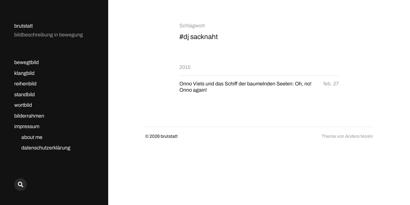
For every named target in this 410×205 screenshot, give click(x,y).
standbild (24, 94)
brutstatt (23, 26)
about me (31, 137)
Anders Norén (359, 136)
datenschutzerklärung (45, 148)
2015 (184, 67)
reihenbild (25, 84)
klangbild (24, 73)
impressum (26, 126)
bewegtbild (26, 62)
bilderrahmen (29, 116)
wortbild (23, 105)
